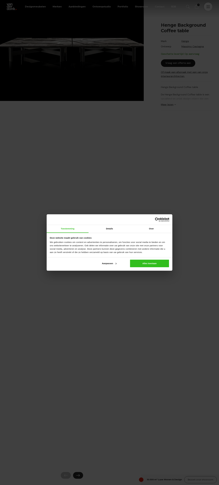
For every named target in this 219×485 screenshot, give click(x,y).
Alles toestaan (149, 263)
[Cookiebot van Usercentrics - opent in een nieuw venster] (157, 220)
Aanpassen (109, 263)
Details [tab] (109, 228)
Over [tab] (151, 228)
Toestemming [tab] (67, 228)
